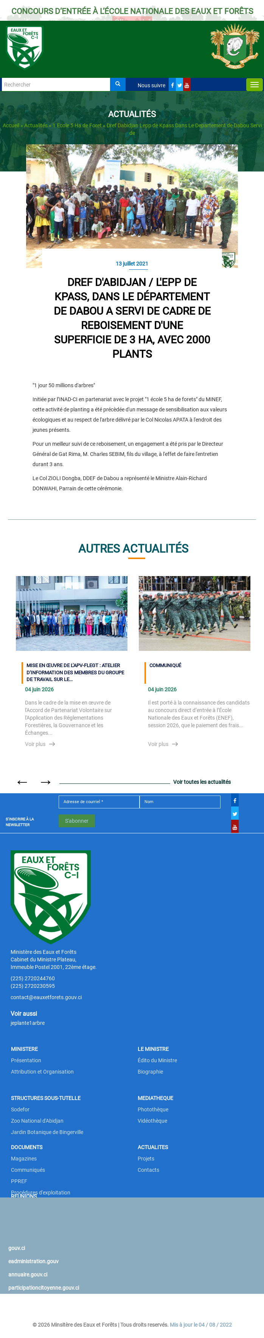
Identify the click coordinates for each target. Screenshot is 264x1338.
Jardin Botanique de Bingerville (47, 1132)
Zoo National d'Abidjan (37, 1121)
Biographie (150, 1072)
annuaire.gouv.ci (27, 1275)
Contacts (148, 1170)
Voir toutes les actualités (202, 782)
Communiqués (28, 1170)
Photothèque (153, 1109)
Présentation (26, 1060)
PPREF (19, 1181)
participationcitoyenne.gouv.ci (43, 1288)
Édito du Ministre (157, 1060)
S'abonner (77, 821)
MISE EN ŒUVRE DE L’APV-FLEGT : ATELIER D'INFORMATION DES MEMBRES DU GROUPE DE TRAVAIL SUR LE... (75, 672)
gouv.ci (16, 1248)
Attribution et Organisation (42, 1072)
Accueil (11, 125)
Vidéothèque (152, 1121)
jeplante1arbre (28, 1023)
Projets (146, 1159)
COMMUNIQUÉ (165, 665)
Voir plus (35, 744)
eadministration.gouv (33, 1261)
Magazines (24, 1159)
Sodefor (20, 1109)
